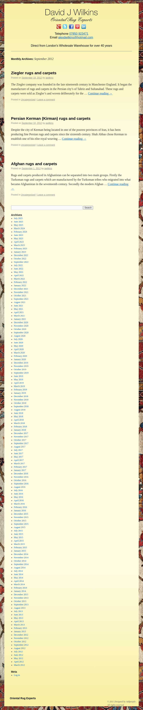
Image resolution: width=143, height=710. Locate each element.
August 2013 (20, 608)
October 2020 (20, 329)
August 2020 (20, 336)
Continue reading (100, 93)
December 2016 (21, 473)
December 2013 (21, 594)
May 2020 (18, 346)
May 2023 (18, 238)
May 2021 (18, 309)
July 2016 (18, 490)
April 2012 (19, 661)
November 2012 (21, 638)
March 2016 (19, 504)
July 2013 (18, 611)
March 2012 (19, 665)
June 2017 (18, 453)
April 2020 (19, 349)
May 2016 (18, 497)
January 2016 (20, 510)
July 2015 (18, 530)
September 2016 (21, 483)
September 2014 (21, 564)
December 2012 (21, 634)
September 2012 (21, 645)
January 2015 (20, 551)
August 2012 (20, 648)
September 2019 (21, 373)
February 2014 (20, 587)
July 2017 (18, 450)
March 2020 (19, 352)
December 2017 (21, 433)
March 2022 (19, 278)
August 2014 (20, 567)
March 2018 (19, 423)
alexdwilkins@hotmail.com (75, 37)
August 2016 (20, 487)
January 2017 (20, 470)
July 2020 (18, 339)
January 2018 (20, 430)
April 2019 (19, 383)
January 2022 (20, 285)
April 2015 (19, 540)
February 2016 (20, 507)
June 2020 (18, 342)
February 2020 (20, 356)
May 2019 (18, 379)
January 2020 (20, 359)
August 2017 (20, 446)
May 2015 (18, 537)
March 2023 (19, 245)
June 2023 (18, 235)
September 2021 (21, 299)
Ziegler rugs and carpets (33, 73)
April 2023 (19, 242)
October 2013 (20, 601)
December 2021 (21, 289)
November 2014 (21, 557)
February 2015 (20, 547)
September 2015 (21, 524)
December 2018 (21, 396)
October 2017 (20, 440)
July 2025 (18, 218)
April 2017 (19, 460)
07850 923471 (78, 33)
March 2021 (19, 315)
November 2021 (21, 292)
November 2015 (21, 517)
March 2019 (19, 386)
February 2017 (20, 467)
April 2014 (19, 581)
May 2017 (18, 456)
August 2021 (20, 302)
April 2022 (19, 275)
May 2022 (18, 272)
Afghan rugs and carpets (34, 164)
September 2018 (21, 406)
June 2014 (18, 574)
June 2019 (18, 376)
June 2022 (18, 268)
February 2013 (20, 628)
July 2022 (18, 265)
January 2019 (20, 393)
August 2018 (20, 409)
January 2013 (20, 631)
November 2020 (21, 325)
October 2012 (20, 641)
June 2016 (18, 493)
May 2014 (18, 577)
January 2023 (20, 252)
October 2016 (20, 480)
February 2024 (20, 231)
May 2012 (18, 658)
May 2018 (18, 416)
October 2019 (20, 369)
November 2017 (21, 436)
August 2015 (20, 527)
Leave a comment (46, 99)
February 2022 (20, 282)
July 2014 (18, 571)
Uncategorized (28, 99)
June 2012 (18, 655)
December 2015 (21, 514)
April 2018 (19, 420)
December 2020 (21, 322)
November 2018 (21, 399)
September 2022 (21, 262)
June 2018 (18, 413)
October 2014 (20, 561)
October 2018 (20, 403)
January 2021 (20, 319)
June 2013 (18, 614)
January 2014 (20, 591)
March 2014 (19, 584)
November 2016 (21, 477)
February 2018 (20, 426)
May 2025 (18, 225)
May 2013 (18, 618)
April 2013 (19, 621)
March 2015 (19, 544)
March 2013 (19, 624)
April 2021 (19, 312)
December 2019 (21, 362)
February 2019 (20, 389)
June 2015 (18, 534)
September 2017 (21, 443)
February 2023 (20, 248)
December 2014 (21, 554)
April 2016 (19, 500)
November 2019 (21, 366)
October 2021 (20, 295)
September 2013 (21, 604)
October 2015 (20, 520)
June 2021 (18, 305)
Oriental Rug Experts (23, 698)
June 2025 (18, 221)
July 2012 (18, 651)
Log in (17, 675)
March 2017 (19, 463)
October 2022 (20, 258)
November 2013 (21, 598)
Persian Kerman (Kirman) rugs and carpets (50, 118)
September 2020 (21, 332)
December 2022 (21, 255)
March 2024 (19, 228)
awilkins (49, 78)
